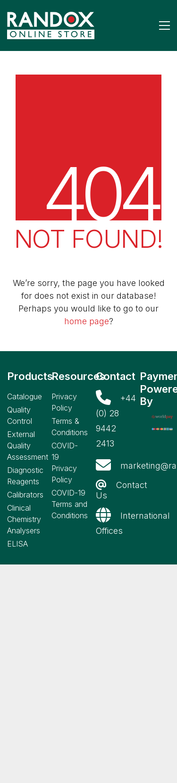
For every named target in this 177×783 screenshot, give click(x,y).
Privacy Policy (64, 402)
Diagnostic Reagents (25, 475)
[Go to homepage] (50, 25)
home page (86, 321)
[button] (164, 25)
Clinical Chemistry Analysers (24, 519)
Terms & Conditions (69, 426)
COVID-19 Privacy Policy (64, 462)
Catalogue (24, 396)
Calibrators (25, 494)
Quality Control (19, 415)
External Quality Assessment (27, 445)
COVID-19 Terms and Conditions (69, 504)
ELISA (17, 543)
